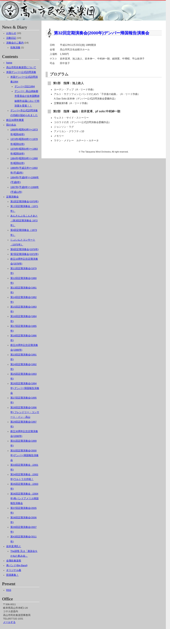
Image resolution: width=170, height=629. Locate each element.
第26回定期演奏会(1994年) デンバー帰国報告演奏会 (24, 388)
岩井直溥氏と (13, 546)
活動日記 (11, 38)
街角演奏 (15, 47)
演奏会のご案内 (15, 42)
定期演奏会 (12, 196)
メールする (9, 622)
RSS (8, 590)
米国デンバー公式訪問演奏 (21, 72)
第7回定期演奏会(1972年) (24, 254)
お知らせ (11, 33)
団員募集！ (12, 575)
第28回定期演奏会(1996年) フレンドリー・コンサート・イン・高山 (24, 412)
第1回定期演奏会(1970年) (24, 201)
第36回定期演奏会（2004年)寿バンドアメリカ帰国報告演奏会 (24, 498)
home (9, 62)
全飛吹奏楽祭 (13, 560)
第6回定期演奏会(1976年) (24, 249)
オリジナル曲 (13, 570)
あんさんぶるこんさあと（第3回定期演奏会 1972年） (24, 221)
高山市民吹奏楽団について (21, 67)
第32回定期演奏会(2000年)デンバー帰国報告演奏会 (101, 33)
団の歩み (11, 125)
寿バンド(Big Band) (17, 565)
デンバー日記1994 (25, 86)
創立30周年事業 (15, 120)
